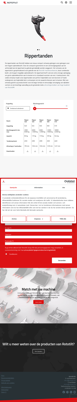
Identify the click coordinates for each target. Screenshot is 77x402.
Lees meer (38, 302)
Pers (2, 375)
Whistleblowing (6, 387)
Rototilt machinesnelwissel (48, 70)
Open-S (3, 392)
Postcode (8, 241)
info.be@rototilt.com (70, 384)
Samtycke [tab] (13, 187)
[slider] (34, 108)
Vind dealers (38, 351)
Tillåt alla (63, 219)
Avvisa (14, 219)
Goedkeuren (13, 254)
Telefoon (8, 234)
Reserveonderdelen (7, 378)
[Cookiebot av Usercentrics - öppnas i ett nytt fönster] (66, 181)
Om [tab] (63, 187)
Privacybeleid (5, 380)
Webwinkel (4, 389)
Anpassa (38, 219)
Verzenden (62, 260)
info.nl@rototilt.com (70, 380)
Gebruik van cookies (7, 383)
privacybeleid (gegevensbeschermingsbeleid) (39, 250)
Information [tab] (38, 187)
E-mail (7, 228)
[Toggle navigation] (70, 2)
